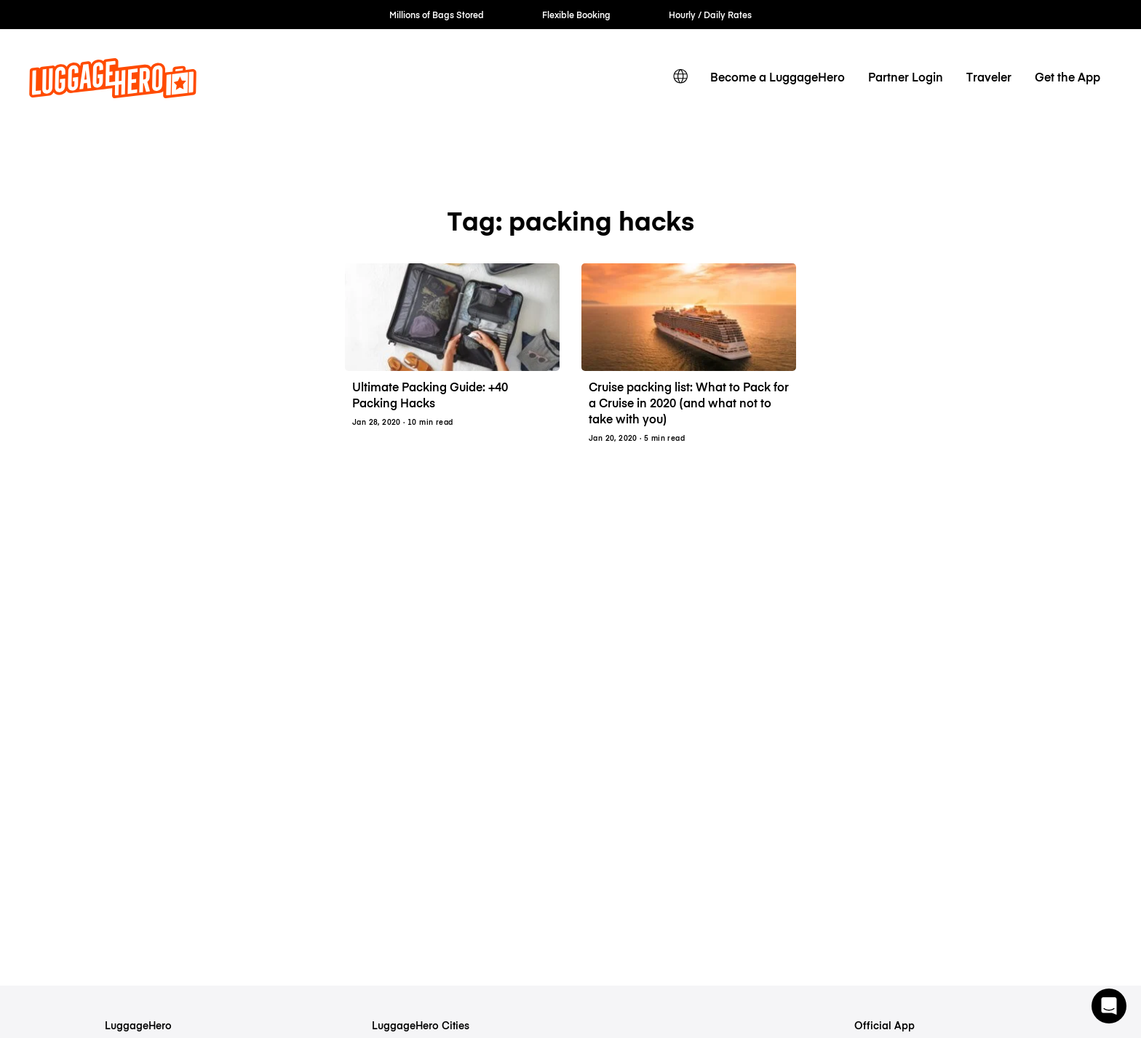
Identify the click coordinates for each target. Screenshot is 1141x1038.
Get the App (1067, 76)
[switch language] (680, 76)
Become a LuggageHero (777, 76)
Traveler (988, 76)
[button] (1109, 1006)
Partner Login (905, 76)
